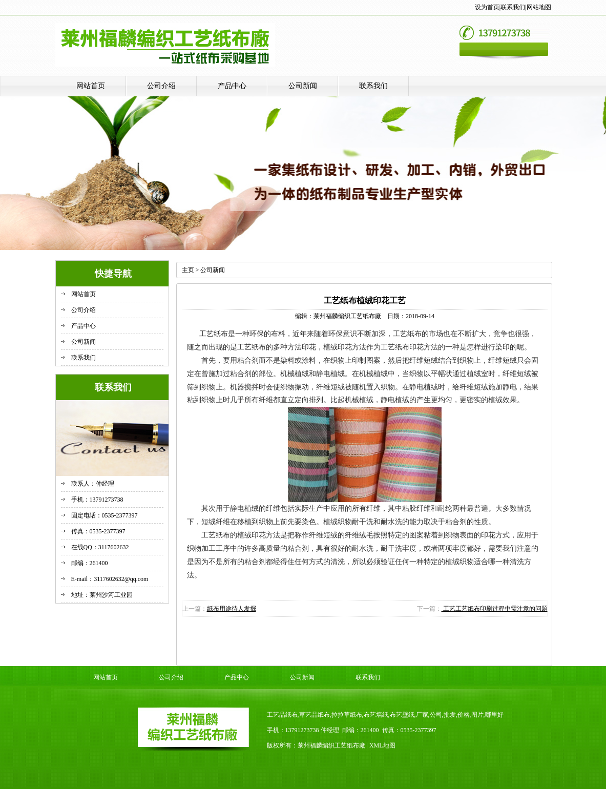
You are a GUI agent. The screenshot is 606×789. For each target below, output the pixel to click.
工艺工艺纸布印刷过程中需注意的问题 (495, 608)
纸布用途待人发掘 (231, 608)
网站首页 (90, 86)
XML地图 (382, 745)
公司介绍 (161, 86)
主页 (188, 270)
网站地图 (539, 7)
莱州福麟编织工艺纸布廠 (347, 316)
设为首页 (487, 7)
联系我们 (512, 7)
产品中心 (232, 86)
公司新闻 (302, 86)
